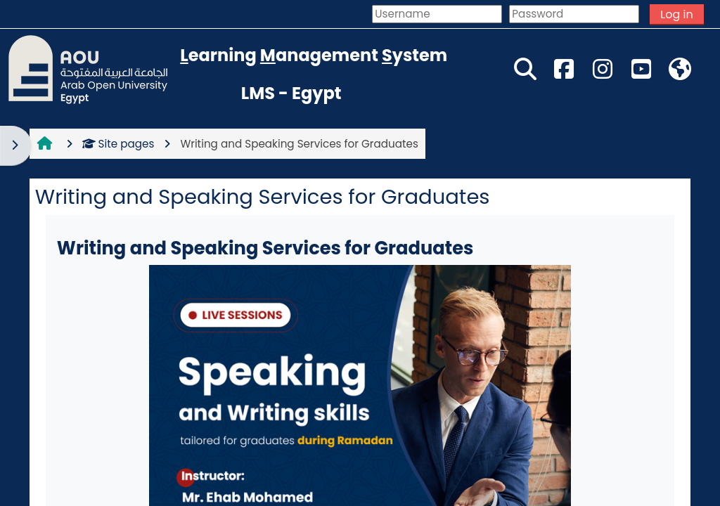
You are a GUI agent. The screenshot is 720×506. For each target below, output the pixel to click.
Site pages (118, 143)
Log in (676, 14)
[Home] (88, 68)
